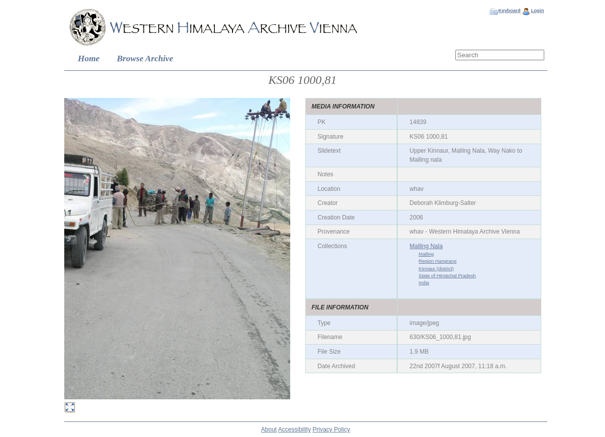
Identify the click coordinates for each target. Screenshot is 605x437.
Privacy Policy (331, 429)
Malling (426, 254)
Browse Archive (145, 58)
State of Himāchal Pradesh (447, 275)
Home (88, 58)
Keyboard (509, 10)
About (269, 429)
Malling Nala (426, 246)
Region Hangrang (437, 261)
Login (537, 10)
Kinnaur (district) (436, 268)
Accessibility (294, 429)
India (424, 282)
